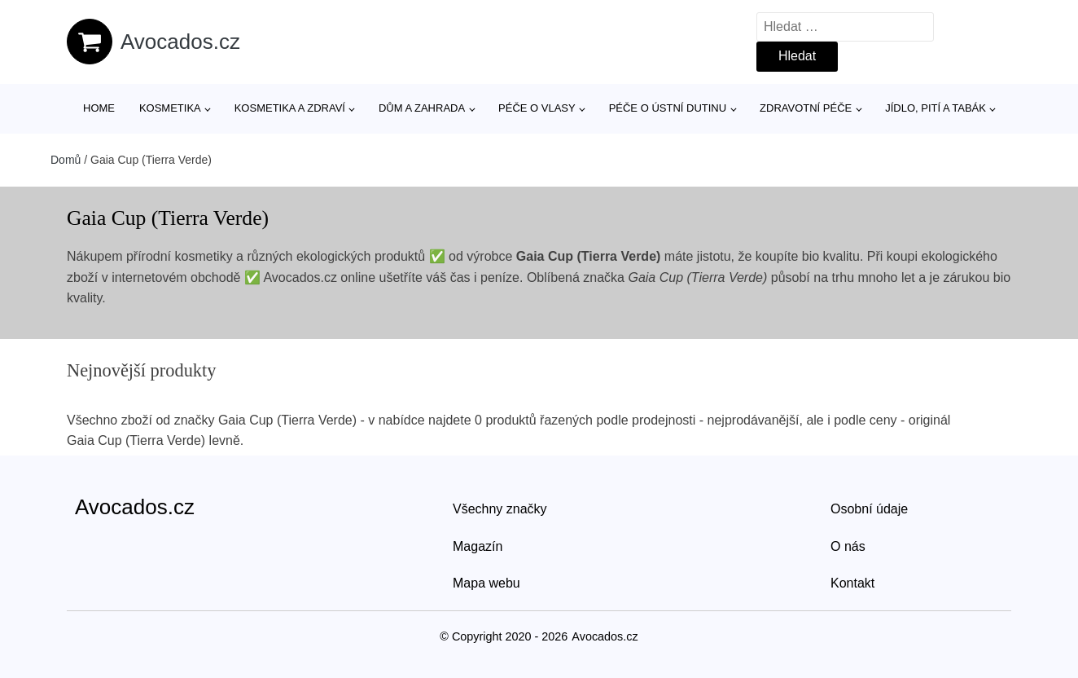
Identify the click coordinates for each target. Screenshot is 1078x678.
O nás (847, 546)
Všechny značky (500, 509)
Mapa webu (486, 583)
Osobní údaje (869, 509)
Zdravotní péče (806, 108)
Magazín (477, 546)
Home (99, 108)
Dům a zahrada (422, 108)
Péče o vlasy (537, 108)
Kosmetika (170, 108)
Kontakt (852, 583)
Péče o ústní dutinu (667, 108)
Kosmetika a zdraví (289, 108)
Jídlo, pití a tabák (935, 108)
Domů (65, 159)
